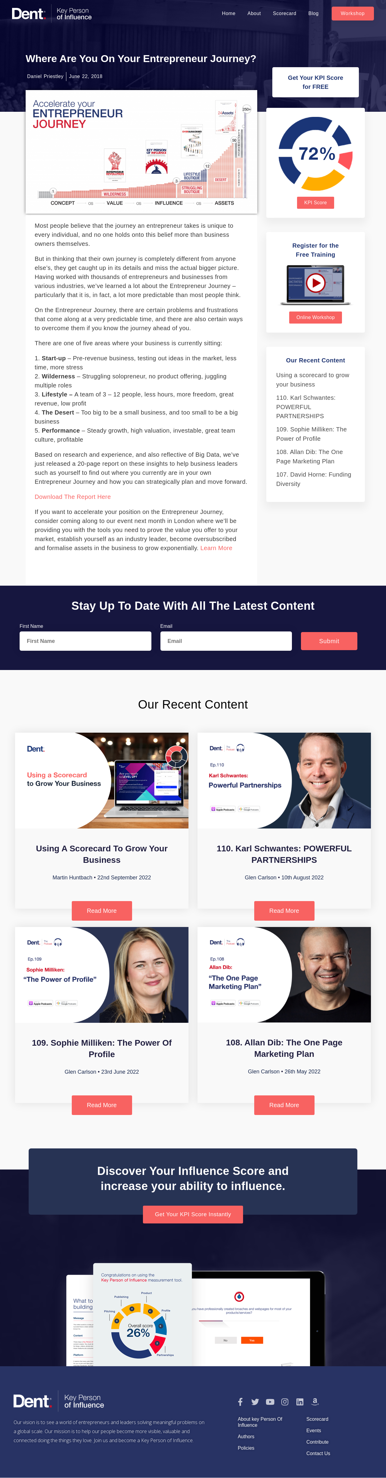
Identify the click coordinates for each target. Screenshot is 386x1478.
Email (166, 626)
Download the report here (73, 496)
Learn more (216, 548)
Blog (313, 13)
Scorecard (284, 13)
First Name (31, 626)
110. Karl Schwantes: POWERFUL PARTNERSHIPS (306, 406)
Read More (102, 910)
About (254, 13)
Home (229, 13)
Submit (329, 641)
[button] (353, 13)
